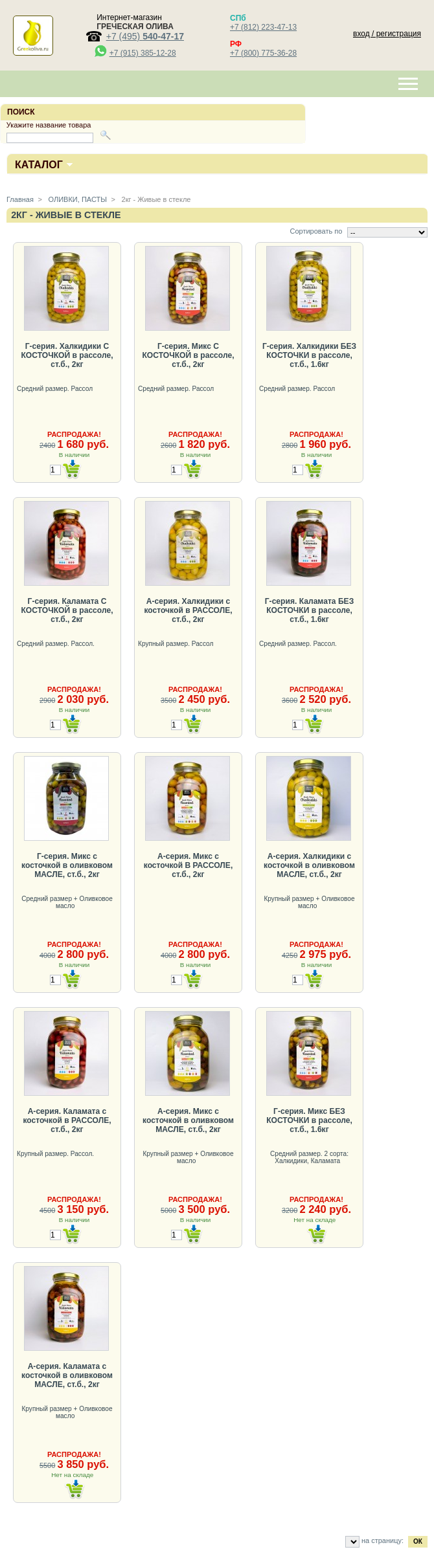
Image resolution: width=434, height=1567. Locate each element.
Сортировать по (316, 231)
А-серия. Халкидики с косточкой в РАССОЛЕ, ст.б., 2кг (188, 610)
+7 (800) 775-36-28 (263, 53)
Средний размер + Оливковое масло (67, 902)
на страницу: (382, 1540)
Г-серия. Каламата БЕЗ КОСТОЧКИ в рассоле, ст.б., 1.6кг (309, 610)
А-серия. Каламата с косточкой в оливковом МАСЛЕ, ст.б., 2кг (67, 1375)
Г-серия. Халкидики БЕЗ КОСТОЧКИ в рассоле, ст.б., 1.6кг (309, 355)
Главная (20, 199)
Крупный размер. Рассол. (56, 1153)
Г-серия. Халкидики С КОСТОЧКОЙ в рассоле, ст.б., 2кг (67, 355)
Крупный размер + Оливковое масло (309, 902)
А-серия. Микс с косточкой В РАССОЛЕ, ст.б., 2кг (188, 865)
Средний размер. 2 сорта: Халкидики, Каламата (309, 1157)
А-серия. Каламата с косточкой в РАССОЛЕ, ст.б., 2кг (67, 1120)
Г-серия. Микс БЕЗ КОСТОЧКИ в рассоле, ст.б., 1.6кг (309, 1120)
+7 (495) (145, 36)
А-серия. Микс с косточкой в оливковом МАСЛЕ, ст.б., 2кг (188, 1120)
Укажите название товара (48, 125)
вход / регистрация (387, 33)
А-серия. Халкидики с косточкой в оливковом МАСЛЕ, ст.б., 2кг (309, 865)
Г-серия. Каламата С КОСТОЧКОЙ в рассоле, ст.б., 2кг (67, 610)
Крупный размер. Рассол (176, 643)
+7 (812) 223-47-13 (263, 27)
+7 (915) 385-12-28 (142, 53)
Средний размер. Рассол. (57, 643)
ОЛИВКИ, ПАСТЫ (77, 199)
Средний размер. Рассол (56, 388)
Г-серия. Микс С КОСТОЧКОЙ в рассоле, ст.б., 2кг (188, 355)
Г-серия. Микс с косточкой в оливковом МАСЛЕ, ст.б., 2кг (67, 865)
